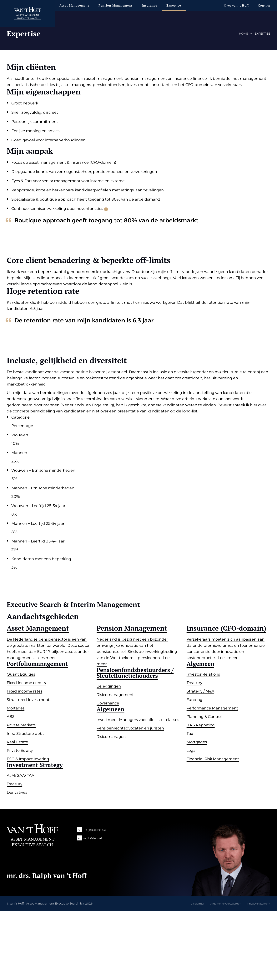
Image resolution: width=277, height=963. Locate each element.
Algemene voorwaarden (218, 955)
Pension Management (118, 5)
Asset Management (77, 5)
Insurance (152, 5)
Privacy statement (255, 955)
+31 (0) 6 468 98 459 (95, 881)
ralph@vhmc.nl (93, 889)
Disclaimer (187, 955)
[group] (50, 757)
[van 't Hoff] (33, 13)
